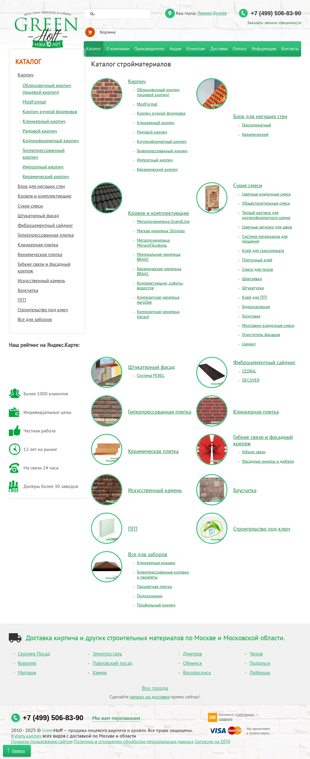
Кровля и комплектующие (158, 213)
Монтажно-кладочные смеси (268, 325)
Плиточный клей (257, 260)
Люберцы (259, 672)
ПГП (133, 528)
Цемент (249, 344)
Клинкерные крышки (156, 562)
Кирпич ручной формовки (161, 113)
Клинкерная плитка (256, 411)
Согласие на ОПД (212, 741)
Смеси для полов (257, 269)
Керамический (255, 134)
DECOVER (250, 380)
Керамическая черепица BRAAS (159, 271)
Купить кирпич (26, 736)
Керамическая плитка (153, 451)
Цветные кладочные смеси (266, 194)
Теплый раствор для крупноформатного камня (266, 215)
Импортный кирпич (155, 160)
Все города (155, 688)
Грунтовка (251, 316)
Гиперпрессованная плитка (159, 411)
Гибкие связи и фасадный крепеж (263, 440)
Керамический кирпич (157, 169)
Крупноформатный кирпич (162, 141)
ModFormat (147, 104)
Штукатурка (253, 287)
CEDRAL (249, 371)
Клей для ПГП (254, 297)
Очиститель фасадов (261, 334)
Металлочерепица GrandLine (163, 221)
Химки (100, 672)
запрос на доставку (150, 697)
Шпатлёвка (252, 278)
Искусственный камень (155, 490)
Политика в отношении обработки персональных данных (134, 741)
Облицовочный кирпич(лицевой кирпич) (158, 92)
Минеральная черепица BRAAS (158, 257)
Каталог (28, 62)
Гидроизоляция (256, 306)
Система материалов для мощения (265, 239)
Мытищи (27, 672)
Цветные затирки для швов (267, 227)
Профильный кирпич (156, 605)
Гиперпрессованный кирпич (162, 150)
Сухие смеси (247, 185)
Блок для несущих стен (260, 116)
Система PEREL (151, 375)
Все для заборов (147, 554)
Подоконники (149, 595)
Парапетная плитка (154, 586)
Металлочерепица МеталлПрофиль (153, 243)
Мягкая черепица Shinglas (161, 230)
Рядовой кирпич (152, 132)
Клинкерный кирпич (156, 122)
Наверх (18, 750)
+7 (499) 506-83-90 (276, 13)
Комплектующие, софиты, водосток (160, 285)
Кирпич (137, 81)
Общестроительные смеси (266, 203)
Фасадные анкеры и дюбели (268, 461)
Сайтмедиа (244, 714)
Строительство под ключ (261, 528)
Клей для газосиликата (263, 250)
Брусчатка (245, 490)
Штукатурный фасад (151, 367)
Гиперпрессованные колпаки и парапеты (163, 574)
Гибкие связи (254, 451)
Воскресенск (197, 672)
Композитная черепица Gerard (158, 314)
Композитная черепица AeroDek (158, 300)
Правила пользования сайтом (42, 741)
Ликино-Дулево (212, 13)
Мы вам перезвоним (116, 718)
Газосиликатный (256, 125)
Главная (97, 52)
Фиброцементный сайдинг (264, 362)
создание (225, 719)
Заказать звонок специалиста (274, 22)
